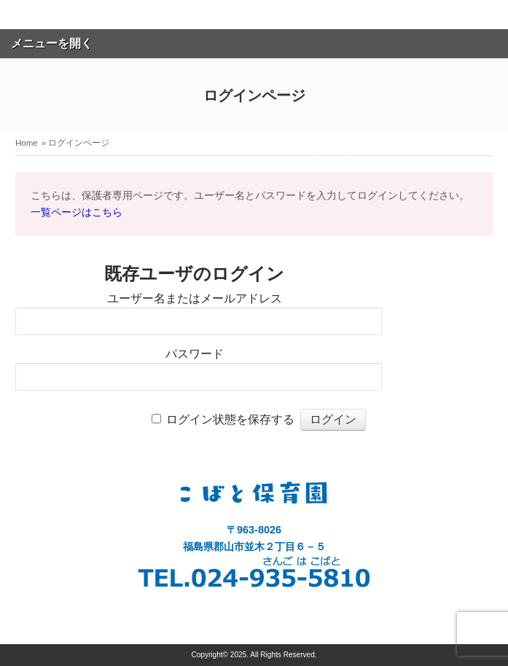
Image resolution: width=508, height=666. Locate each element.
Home (26, 142)
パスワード (194, 354)
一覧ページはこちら (76, 212)
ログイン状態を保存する (230, 419)
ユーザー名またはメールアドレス (194, 298)
